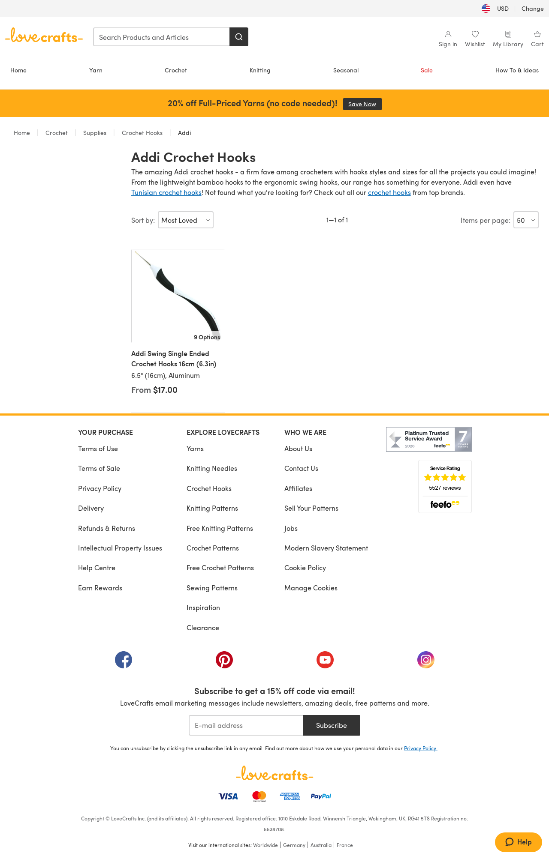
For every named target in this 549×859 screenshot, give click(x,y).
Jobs (291, 528)
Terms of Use (98, 448)
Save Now (365, 104)
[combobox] (161, 36)
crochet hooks (389, 192)
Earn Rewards (100, 587)
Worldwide (265, 844)
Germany (294, 844)
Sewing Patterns (212, 587)
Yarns (195, 448)
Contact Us (301, 468)
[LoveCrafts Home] (274, 773)
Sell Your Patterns (311, 507)
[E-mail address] (246, 725)
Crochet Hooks (142, 133)
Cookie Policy (305, 567)
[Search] (238, 36)
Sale (427, 70)
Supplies (94, 133)
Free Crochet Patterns (220, 567)
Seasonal (346, 70)
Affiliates (298, 488)
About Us (298, 448)
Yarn (96, 70)
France (345, 844)
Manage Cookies (311, 587)
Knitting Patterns (212, 507)
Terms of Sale (99, 468)
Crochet (176, 70)
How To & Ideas (517, 70)
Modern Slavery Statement (326, 547)
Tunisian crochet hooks (166, 192)
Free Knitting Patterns (220, 528)
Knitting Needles (212, 468)
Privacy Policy (99, 488)
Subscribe (331, 725)
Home (18, 70)
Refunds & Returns (106, 528)
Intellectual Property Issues (120, 547)
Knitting (260, 70)
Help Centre (96, 567)
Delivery (91, 507)
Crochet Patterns (213, 547)
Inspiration (203, 607)
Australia (321, 844)
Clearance (203, 627)
